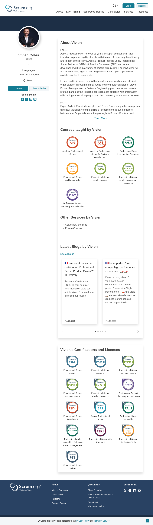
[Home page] (19, 8)
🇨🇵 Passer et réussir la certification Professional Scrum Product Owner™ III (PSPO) (79, 269)
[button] (59, 12)
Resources (93, 502)
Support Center (59, 503)
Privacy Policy (82, 521)
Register (142, 6)
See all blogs (67, 254)
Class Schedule (39, 88)
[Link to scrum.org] (125, 490)
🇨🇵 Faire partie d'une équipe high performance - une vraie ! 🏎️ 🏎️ (120, 267)
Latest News (57, 494)
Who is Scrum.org (60, 490)
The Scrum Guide (96, 506)
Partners (56, 499)
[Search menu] (116, 6)
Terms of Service (102, 521)
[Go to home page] (25, 487)
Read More (100, 118)
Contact (18, 88)
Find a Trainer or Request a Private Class (100, 496)
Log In (128, 6)
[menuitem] (115, 6)
